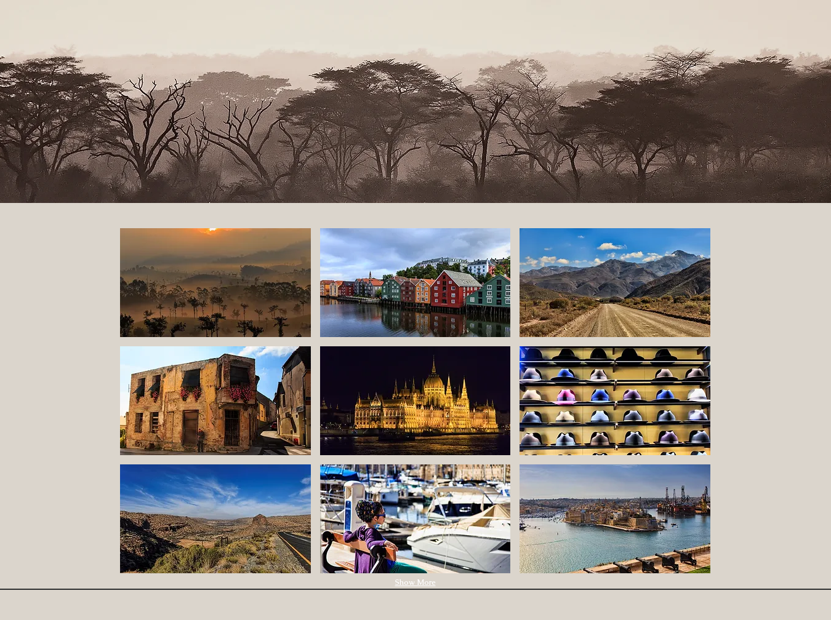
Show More (415, 582)
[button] (215, 282)
